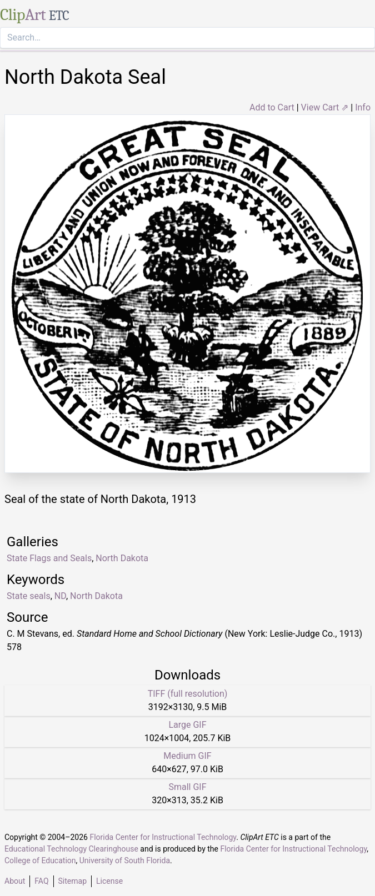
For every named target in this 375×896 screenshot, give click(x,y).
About (14, 881)
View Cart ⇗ (325, 107)
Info (363, 107)
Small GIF (187, 787)
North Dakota (96, 596)
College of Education (40, 860)
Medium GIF (187, 756)
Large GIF (187, 724)
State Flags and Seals (49, 558)
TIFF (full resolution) (188, 693)
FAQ (41, 881)
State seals (29, 596)
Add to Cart (271, 107)
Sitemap (72, 881)
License (109, 881)
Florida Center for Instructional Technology (162, 837)
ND (60, 596)
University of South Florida (124, 860)
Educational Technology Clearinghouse (71, 848)
